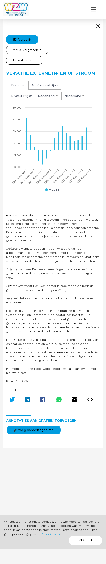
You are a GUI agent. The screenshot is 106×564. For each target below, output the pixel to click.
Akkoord (85, 540)
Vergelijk (22, 39)
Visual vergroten (26, 50)
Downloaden (23, 60)
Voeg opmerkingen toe (34, 430)
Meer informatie (54, 534)
